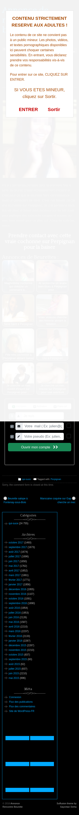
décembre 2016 (17, 589)
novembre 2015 (17, 650)
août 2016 (14, 607)
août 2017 (14, 551)
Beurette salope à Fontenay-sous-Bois (16, 500)
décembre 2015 (17, 645)
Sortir (54, 109)
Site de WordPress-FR (21, 711)
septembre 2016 (18, 603)
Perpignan (56, 479)
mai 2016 (14, 622)
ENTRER (28, 109)
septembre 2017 (18, 547)
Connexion (15, 697)
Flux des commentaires (22, 706)
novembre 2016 (17, 593)
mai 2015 (14, 678)
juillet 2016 (15, 612)
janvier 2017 (15, 584)
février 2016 (15, 636)
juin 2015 (14, 673)
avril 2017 (14, 570)
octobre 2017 (16, 542)
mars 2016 (15, 631)
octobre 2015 (16, 654)
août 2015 (14, 664)
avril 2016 (14, 626)
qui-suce (26, 479)
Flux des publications (21, 701)
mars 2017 (15, 575)
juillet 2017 (15, 556)
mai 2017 (14, 565)
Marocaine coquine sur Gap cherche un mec (57, 500)
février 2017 (15, 579)
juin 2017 (14, 561)
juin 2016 (14, 617)
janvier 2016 (15, 640)
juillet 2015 (15, 668)
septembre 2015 (18, 659)
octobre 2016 (16, 598)
